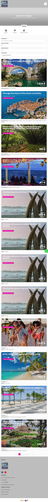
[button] (24, 55)
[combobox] (24, 50)
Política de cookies (5, 491)
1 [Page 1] (19, 454)
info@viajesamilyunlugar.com (9, 484)
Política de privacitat (5, 489)
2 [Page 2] (21, 454)
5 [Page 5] (28, 454)
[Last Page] (33, 454)
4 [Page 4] (26, 454)
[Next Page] (31, 454)
